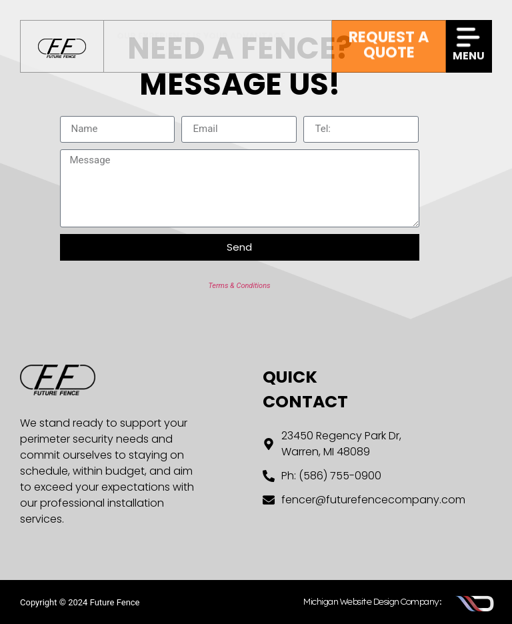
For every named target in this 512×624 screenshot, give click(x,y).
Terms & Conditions (239, 285)
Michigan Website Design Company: (372, 602)
